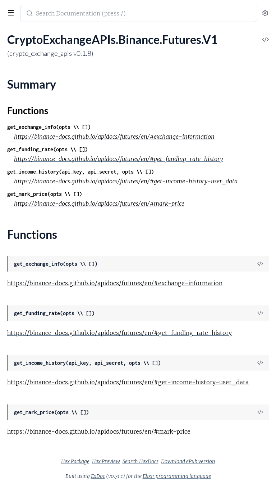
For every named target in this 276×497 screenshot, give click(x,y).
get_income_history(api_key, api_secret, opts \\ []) (80, 172)
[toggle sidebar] (10, 14)
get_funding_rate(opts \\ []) (47, 149)
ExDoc (98, 476)
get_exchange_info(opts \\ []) (49, 127)
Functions (27, 110)
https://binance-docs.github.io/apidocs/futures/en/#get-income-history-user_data (126, 181)
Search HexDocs (140, 461)
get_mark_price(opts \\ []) (44, 194)
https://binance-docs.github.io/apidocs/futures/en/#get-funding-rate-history (118, 158)
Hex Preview (106, 461)
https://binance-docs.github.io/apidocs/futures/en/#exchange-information (114, 136)
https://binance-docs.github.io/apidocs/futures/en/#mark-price (99, 203)
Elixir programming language (177, 476)
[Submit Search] (28, 14)
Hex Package (75, 461)
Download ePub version (188, 461)
